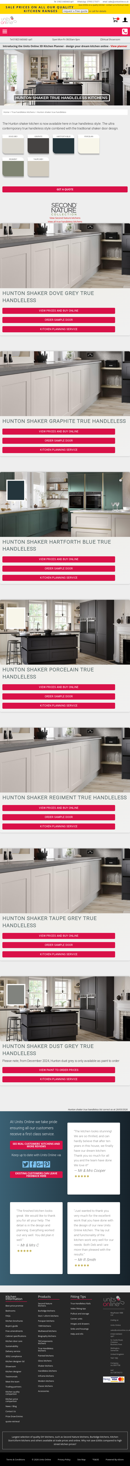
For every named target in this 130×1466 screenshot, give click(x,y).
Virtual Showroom (110, 39)
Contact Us (11, 1411)
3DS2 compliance (14, 1356)
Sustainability (12, 1346)
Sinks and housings (80, 1328)
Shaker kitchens (45, 1365)
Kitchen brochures (14, 1320)
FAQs (8, 1315)
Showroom (11, 1366)
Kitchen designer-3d (15, 1361)
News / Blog (11, 1406)
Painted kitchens (46, 1355)
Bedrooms (10, 1310)
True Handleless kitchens (45, 1349)
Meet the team (12, 1381)
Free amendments (14, 1331)
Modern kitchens (46, 1381)
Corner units (76, 1318)
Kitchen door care (14, 1341)
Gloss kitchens (45, 1360)
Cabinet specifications (16, 1336)
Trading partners (13, 1386)
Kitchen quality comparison (13, 1392)
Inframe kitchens (46, 1375)
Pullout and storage (80, 1313)
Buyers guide (12, 1326)
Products (44, 1296)
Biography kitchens (47, 1336)
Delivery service (13, 1351)
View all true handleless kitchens (65, 221)
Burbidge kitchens (46, 1310)
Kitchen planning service (59, 329)
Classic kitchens (45, 1386)
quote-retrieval (13, 1421)
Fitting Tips (78, 1296)
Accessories (43, 1391)
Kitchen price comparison (12, 1400)
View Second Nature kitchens (65, 217)
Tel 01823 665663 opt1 (21, 39)
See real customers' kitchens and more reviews (36, 1145)
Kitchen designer (13, 1371)
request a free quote (75, 11)
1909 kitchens (44, 1326)
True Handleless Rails (81, 1303)
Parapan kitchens (46, 1320)
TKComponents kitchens (45, 1342)
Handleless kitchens (47, 1370)
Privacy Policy (64, 1459)
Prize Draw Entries (14, 1416)
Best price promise (14, 1305)
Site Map (81, 1459)
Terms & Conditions (15, 1459)
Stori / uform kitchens (48, 1315)
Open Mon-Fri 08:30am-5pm (66, 39)
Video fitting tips (78, 1308)
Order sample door (59, 319)
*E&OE (95, 1459)
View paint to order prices (58, 1070)
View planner (119, 46)
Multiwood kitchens (47, 1331)
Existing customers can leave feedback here (36, 1175)
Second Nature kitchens (45, 1304)
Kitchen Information (14, 1297)
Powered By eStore (115, 1459)
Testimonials (11, 1376)
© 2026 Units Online (41, 1459)
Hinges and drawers (80, 1323)
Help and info (77, 1333)
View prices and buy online (58, 310)
